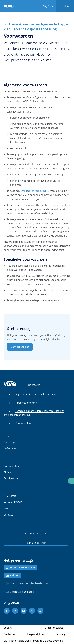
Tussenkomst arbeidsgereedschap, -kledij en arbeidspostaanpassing (36, 26)
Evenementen (11, 466)
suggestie (17, 592)
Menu (67, 6)
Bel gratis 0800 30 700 (22, 567)
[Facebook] (7, 611)
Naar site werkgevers (36, 533)
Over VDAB (10, 496)
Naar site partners (36, 542)
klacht (30, 592)
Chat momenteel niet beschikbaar (29, 583)
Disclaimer (9, 634)
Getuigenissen (11, 478)
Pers (6, 508)
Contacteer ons (20, 347)
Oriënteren (34, 385)
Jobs (6, 436)
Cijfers (7, 472)
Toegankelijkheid (36, 634)
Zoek (50, 6)
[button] (71, 481)
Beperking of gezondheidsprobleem (35, 394)
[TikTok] (40, 611)
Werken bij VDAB (13, 502)
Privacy (61, 634)
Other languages (54, 627)
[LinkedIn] (15, 611)
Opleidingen (10, 442)
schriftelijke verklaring (33, 191)
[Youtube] (24, 611)
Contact (8, 514)
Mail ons (14, 575)
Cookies (8, 627)
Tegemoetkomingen (26, 402)
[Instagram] (32, 611)
